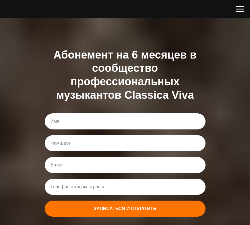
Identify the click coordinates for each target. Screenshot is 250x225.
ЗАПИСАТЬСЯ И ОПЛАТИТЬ (125, 208)
